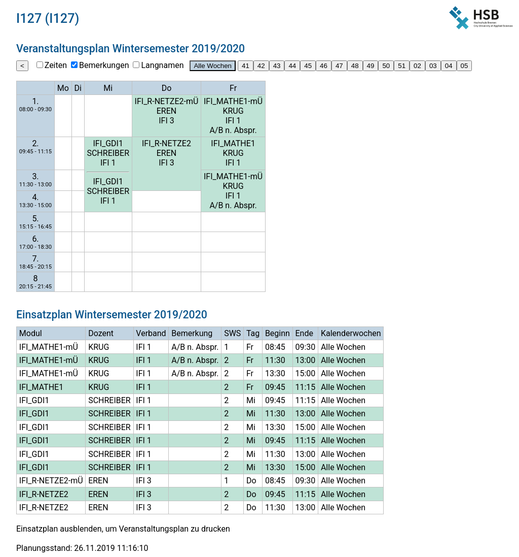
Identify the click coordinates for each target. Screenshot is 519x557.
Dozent (101, 333)
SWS (232, 333)
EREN (166, 111)
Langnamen (162, 65)
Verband (151, 333)
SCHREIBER (108, 153)
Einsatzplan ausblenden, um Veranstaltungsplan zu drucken (123, 529)
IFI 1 (233, 120)
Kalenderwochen (351, 333)
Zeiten (56, 65)
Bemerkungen (104, 65)
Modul (30, 333)
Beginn (277, 333)
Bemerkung (191, 333)
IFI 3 (166, 120)
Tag (253, 333)
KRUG (233, 111)
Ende (304, 333)
